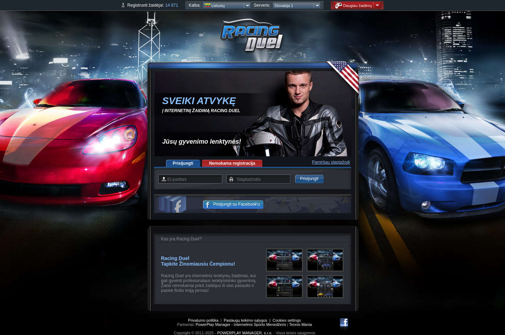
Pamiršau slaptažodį (331, 162)
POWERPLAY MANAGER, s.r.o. (244, 333)
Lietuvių (215, 6)
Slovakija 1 (284, 6)
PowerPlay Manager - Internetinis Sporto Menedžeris (241, 324)
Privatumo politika (203, 320)
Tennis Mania (300, 324)
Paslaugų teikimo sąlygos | (248, 320)
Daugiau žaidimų (353, 5)
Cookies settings (286, 320)
